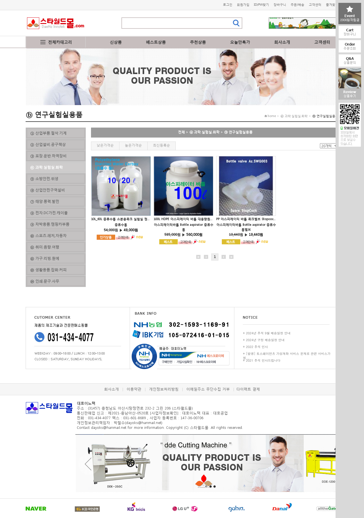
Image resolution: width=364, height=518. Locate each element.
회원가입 (243, 5)
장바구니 (280, 5)
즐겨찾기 (332, 5)
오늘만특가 (240, 42)
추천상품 (198, 42)
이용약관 (134, 389)
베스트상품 (156, 42)
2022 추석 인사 (257, 347)
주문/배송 (297, 5)
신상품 (116, 42)
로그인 (227, 5)
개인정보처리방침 (164, 389)
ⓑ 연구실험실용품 (238, 132)
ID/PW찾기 (261, 5)
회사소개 (282, 42)
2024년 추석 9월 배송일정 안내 (268, 333)
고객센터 (315, 5)
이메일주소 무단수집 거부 (208, 389)
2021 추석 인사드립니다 (263, 360)
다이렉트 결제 (248, 389)
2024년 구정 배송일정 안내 (265, 340)
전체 (181, 132)
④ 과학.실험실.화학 (204, 132)
